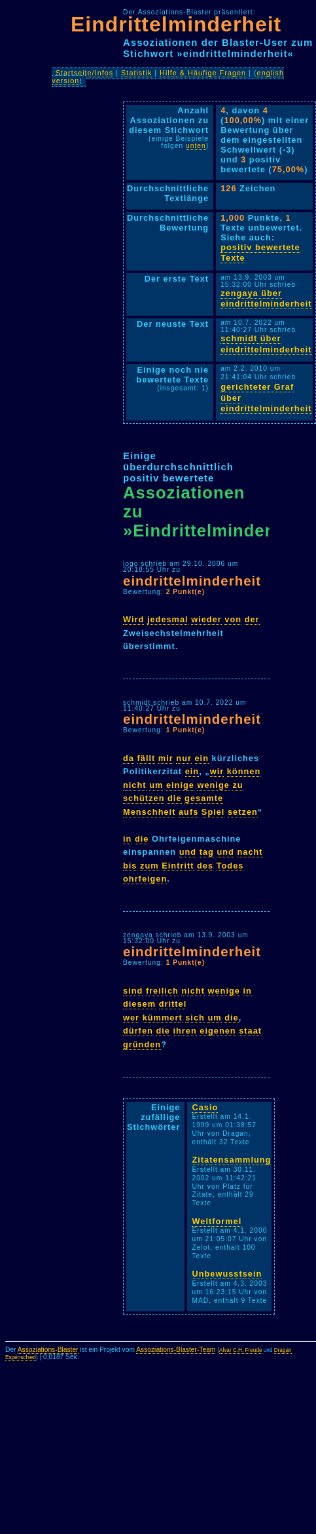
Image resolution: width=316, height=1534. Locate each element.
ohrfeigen (145, 879)
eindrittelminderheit (192, 580)
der (252, 619)
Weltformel (216, 1221)
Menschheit (149, 812)
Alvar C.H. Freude (240, 1350)
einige (180, 785)
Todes (230, 865)
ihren (184, 1031)
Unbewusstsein (227, 1274)
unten (196, 145)
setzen (243, 812)
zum (149, 865)
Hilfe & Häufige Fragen (203, 73)
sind (133, 991)
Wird (133, 619)
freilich (162, 991)
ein (202, 758)
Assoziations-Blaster (48, 1349)
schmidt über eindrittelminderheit (265, 343)
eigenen (218, 1031)
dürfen (138, 1031)
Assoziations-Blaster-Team (175, 1349)
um (156, 785)
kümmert (163, 1017)
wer (131, 1017)
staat (250, 1031)
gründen (142, 1044)
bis (130, 865)
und (187, 852)
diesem (139, 1004)
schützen (143, 798)
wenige (213, 785)
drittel (173, 1004)
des (205, 865)
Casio (205, 1107)
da (128, 758)
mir (165, 758)
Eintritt (178, 865)
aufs (188, 812)
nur (184, 758)
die (174, 798)
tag (207, 852)
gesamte (203, 798)
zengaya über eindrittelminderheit (265, 298)
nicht (135, 785)
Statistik (136, 73)
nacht (249, 852)
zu (237, 785)
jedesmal (167, 619)
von (232, 619)
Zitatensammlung (231, 1160)
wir (217, 771)
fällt (146, 758)
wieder (206, 619)
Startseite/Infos (85, 73)
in (127, 839)
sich (195, 1017)
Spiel (213, 812)
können (244, 771)
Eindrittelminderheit (176, 24)
